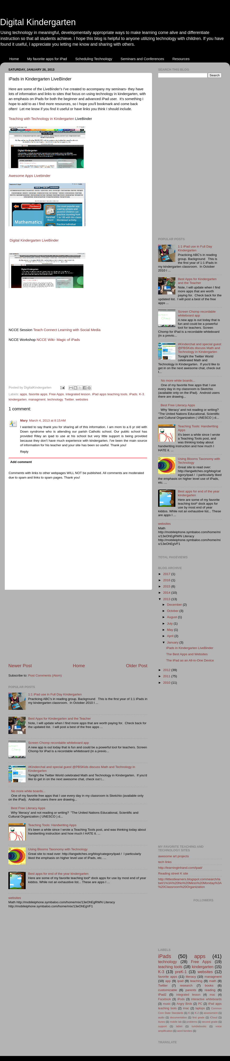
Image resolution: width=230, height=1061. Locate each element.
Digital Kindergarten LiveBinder (34, 240)
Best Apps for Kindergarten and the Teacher (59, 718)
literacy (191, 976)
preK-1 (181, 972)
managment (37, 399)
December (175, 604)
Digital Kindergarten (38, 22)
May (170, 630)
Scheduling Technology (93, 59)
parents (190, 990)
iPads (133, 394)
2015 (167, 586)
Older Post (136, 665)
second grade (210, 1021)
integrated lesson (78, 394)
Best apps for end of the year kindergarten (58, 873)
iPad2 (162, 994)
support (162, 1026)
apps (23, 394)
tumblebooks (199, 1026)
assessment (211, 1012)
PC (200, 1003)
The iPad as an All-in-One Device (190, 660)
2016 (167, 580)
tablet (179, 1026)
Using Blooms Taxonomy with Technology (57, 849)
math (212, 981)
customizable (167, 990)
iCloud (213, 1017)
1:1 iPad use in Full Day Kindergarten (55, 694)
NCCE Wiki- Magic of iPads (58, 340)
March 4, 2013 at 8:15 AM (47, 420)
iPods (181, 999)
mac (212, 994)
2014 (167, 592)
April (170, 636)
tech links (165, 862)
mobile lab (176, 1021)
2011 (167, 676)
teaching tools (170, 967)
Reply (24, 451)
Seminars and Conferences (142, 59)
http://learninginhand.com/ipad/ (180, 867)
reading (210, 990)
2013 (167, 599)
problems (191, 1021)
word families (184, 1030)
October (173, 611)
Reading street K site (173, 873)
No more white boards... (28, 791)
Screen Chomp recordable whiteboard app (58, 743)
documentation (178, 1017)
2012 (167, 670)
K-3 (141, 394)
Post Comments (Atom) (45, 675)
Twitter (69, 399)
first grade (198, 1017)
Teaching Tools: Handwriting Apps (52, 825)
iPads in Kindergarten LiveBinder (189, 648)
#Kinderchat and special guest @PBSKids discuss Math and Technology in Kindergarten (199, 348)
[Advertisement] (78, 626)
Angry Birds (184, 1003)
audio (161, 1017)
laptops (200, 1008)
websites (81, 399)
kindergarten (18, 399)
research (186, 985)
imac (186, 1008)
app (168, 981)
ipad (180, 981)
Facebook (164, 999)
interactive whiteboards (206, 999)
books (209, 985)
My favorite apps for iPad (47, 59)
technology (55, 399)
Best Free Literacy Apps (28, 808)
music (167, 1003)
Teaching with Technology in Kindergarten (41, 119)
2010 (167, 682)
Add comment (21, 462)
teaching (196, 981)
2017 (167, 574)
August (172, 617)
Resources (181, 59)
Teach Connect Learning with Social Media (67, 330)
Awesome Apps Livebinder (30, 176)
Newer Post (20, 665)
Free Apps (56, 394)
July (170, 623)
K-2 (197, 1012)
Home (14, 59)
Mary (24, 420)
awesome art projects (173, 856)
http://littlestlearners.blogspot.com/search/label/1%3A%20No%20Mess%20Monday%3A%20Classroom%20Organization (190, 883)
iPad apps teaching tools (109, 394)
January (173, 642)
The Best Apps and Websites (187, 654)
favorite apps (38, 394)
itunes (161, 1021)
